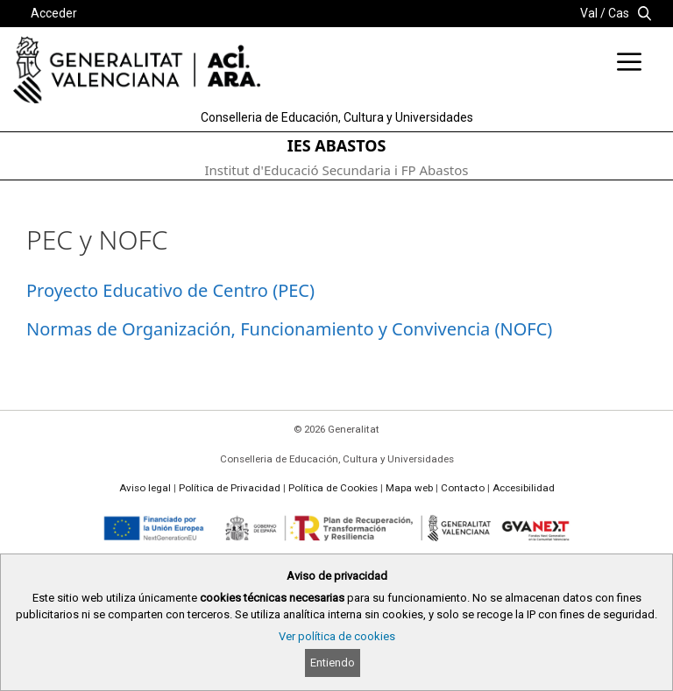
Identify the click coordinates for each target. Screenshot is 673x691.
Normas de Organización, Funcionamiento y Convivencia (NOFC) (289, 329)
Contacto (463, 488)
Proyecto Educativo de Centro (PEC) (170, 290)
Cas (618, 13)
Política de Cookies (333, 488)
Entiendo (332, 662)
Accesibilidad (523, 488)
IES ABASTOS (336, 145)
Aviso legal (145, 488)
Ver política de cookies (337, 636)
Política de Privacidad (229, 488)
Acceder (54, 13)
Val (589, 13)
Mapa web (409, 488)
